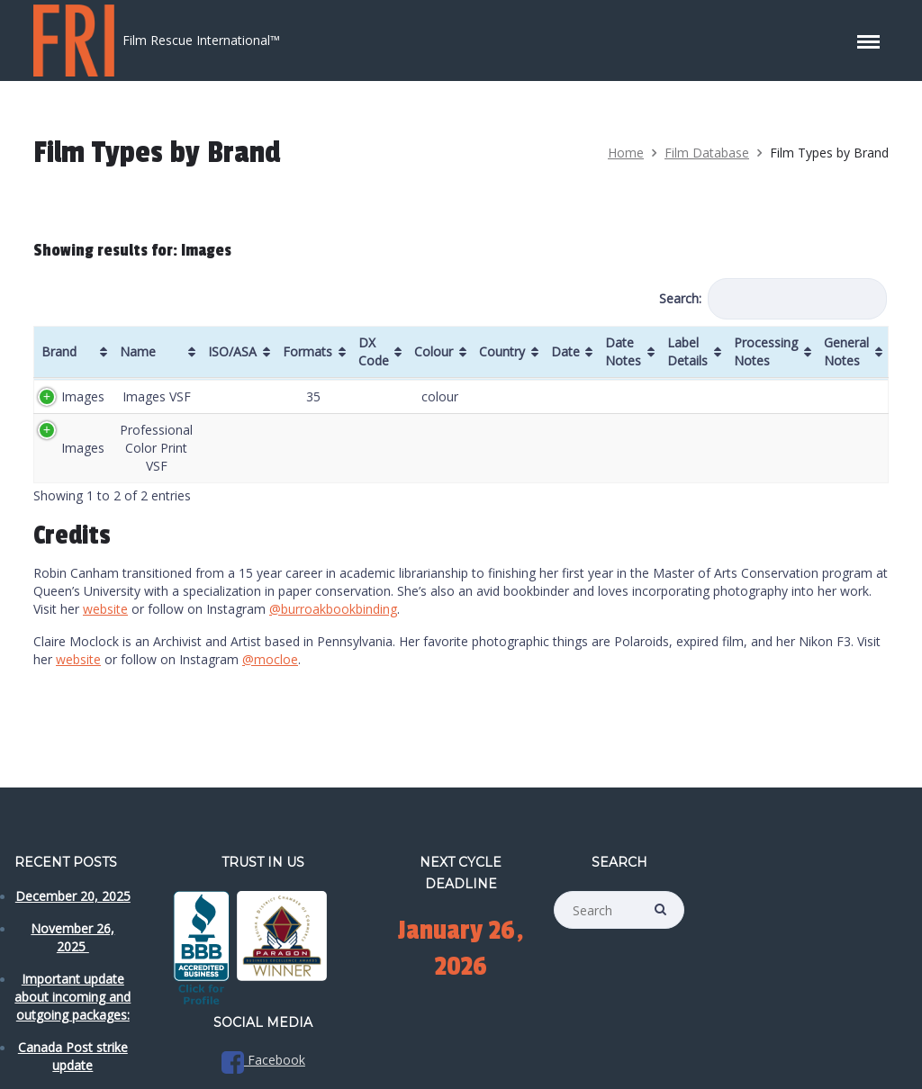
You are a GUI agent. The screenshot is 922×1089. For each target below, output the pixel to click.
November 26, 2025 (72, 937)
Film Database (706, 152)
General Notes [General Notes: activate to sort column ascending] (846, 351)
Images (82, 396)
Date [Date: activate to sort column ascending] (565, 351)
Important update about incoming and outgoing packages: (72, 996)
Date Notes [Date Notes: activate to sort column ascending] (623, 351)
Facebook (263, 1059)
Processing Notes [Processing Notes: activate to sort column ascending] (766, 351)
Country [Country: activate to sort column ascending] (502, 351)
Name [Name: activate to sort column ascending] (138, 351)
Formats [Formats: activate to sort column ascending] (307, 351)
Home (626, 152)
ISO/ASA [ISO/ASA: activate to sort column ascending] (232, 351)
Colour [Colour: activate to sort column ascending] (433, 351)
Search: (773, 299)
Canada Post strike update (73, 1056)
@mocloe (270, 659)
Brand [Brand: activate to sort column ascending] (59, 351)
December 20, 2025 (73, 895)
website (105, 608)
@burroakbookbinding (333, 608)
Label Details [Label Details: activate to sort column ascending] (687, 351)
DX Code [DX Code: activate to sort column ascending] (373, 351)
